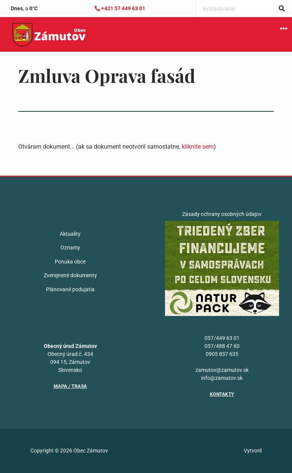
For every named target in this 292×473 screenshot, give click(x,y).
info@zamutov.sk (222, 378)
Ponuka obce (70, 262)
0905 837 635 (222, 354)
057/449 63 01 (222, 338)
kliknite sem (198, 146)
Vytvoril (253, 451)
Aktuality (70, 234)
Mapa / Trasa (70, 386)
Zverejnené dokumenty (70, 275)
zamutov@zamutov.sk (222, 370)
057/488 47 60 (222, 346)
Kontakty (222, 394)
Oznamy (70, 247)
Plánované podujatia (70, 289)
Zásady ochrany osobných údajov (222, 214)
